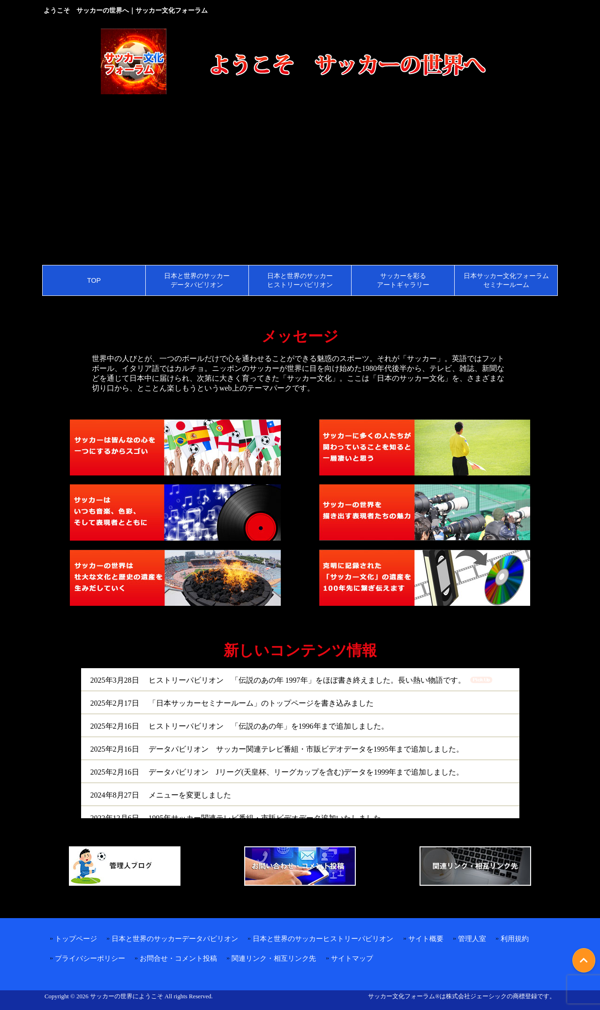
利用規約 (515, 938)
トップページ (76, 938)
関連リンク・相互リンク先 (274, 958)
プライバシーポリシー (90, 958)
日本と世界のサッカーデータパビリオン (175, 938)
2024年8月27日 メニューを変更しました (160, 795)
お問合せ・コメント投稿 (178, 958)
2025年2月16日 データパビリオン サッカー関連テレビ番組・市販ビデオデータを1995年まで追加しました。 (277, 749)
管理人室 (472, 938)
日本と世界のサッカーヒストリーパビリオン (323, 938)
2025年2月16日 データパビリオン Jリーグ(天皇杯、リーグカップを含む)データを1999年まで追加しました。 (277, 772)
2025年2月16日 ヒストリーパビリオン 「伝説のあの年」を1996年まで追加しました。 (239, 726)
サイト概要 (425, 938)
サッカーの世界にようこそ (126, 996)
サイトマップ (352, 958)
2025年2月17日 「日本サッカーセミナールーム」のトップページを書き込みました (232, 703)
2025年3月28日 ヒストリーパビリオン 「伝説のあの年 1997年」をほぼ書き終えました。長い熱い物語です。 (277, 680)
